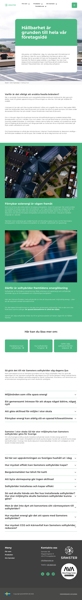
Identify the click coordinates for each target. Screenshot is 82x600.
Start (7, 83)
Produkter (36, 3)
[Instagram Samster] (53, 575)
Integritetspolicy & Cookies (68, 594)
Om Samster (50, 3)
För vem (24, 3)
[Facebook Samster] (48, 575)
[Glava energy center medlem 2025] (69, 571)
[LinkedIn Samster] (42, 575)
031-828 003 (51, 565)
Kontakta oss (39, 6)
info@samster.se (47, 560)
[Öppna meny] (74, 5)
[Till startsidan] (10, 6)
